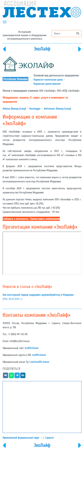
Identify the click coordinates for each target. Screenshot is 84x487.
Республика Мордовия (15, 79)
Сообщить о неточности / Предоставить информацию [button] (31, 218)
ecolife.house (31, 348)
